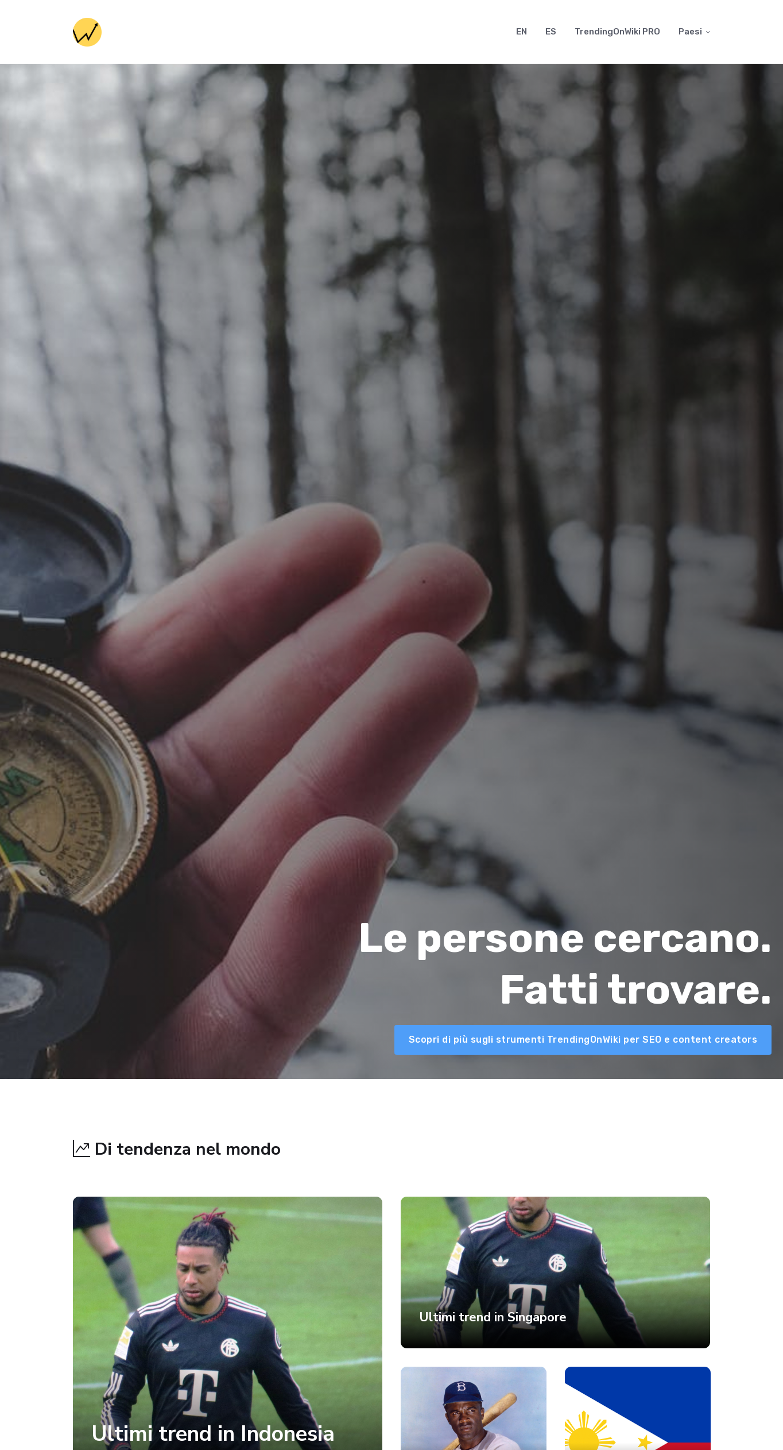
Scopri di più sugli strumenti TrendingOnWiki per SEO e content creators (583, 1039)
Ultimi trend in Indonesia (213, 1433)
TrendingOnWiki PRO (617, 31)
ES (550, 31)
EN (521, 31)
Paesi (690, 31)
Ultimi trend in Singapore (493, 1317)
